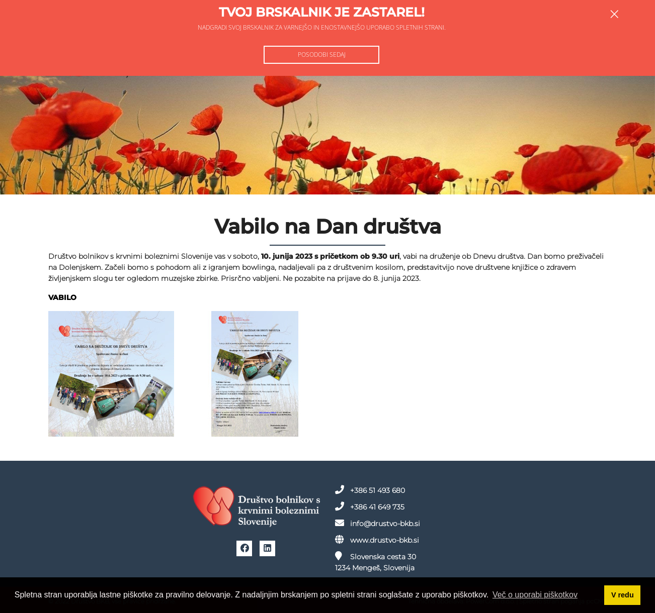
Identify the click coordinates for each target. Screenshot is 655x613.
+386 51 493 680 (370, 490)
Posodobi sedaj (322, 54)
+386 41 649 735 (369, 506)
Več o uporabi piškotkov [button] (535, 594)
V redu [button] (622, 595)
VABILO (62, 297)
